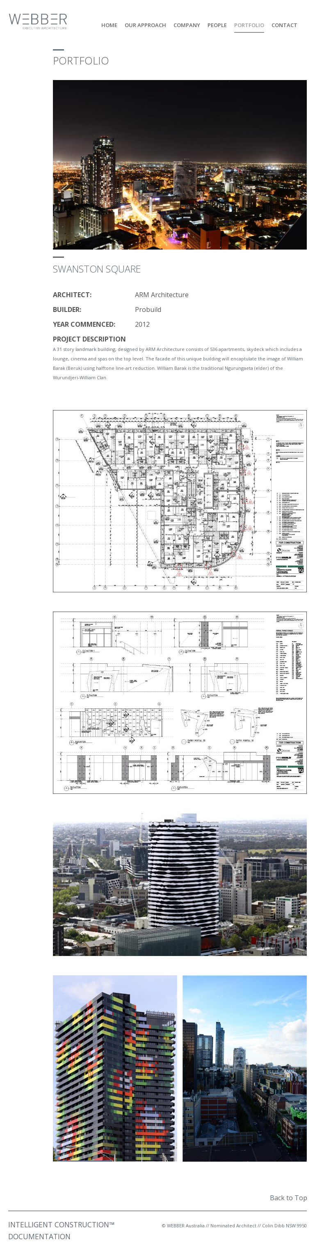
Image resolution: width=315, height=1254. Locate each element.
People (217, 25)
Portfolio (249, 25)
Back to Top (288, 1197)
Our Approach (145, 25)
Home (109, 25)
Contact (284, 25)
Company (186, 25)
